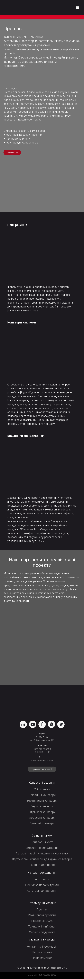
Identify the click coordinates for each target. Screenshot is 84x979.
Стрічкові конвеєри (42, 812)
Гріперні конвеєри (42, 823)
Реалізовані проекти (42, 915)
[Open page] (42, 254)
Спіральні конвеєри (42, 795)
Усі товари (42, 879)
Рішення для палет (42, 865)
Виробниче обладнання (42, 847)
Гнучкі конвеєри (42, 806)
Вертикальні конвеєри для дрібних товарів (42, 859)
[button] (12, 152)
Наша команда (42, 958)
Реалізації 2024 (42, 921)
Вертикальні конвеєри (42, 800)
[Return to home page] (19, 7)
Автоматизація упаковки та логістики (42, 853)
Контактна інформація (42, 946)
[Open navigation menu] (78, 7)
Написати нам (42, 952)
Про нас (42, 909)
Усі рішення (42, 789)
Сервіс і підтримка (42, 932)
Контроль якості (42, 842)
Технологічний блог (42, 926)
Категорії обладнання (42, 890)
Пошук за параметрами (42, 885)
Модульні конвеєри (42, 817)
